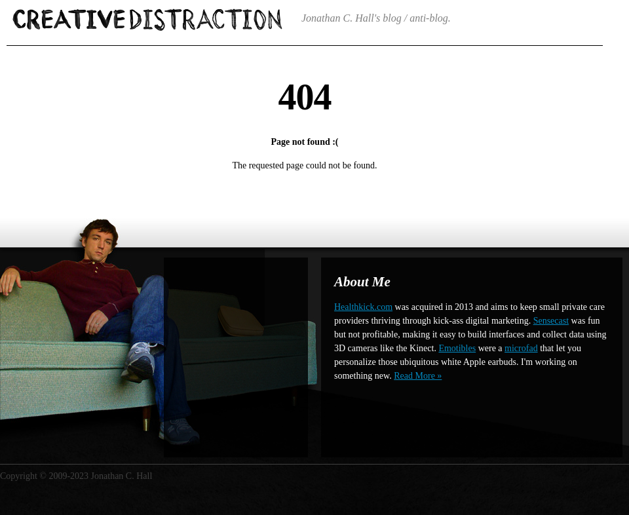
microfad (521, 348)
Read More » (418, 376)
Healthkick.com (363, 307)
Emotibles (457, 348)
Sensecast (551, 321)
